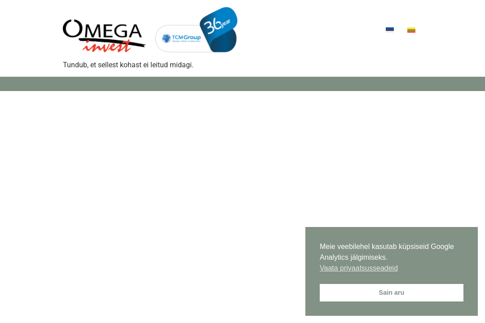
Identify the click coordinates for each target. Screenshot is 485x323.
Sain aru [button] (392, 292)
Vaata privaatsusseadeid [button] (359, 268)
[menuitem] (390, 29)
